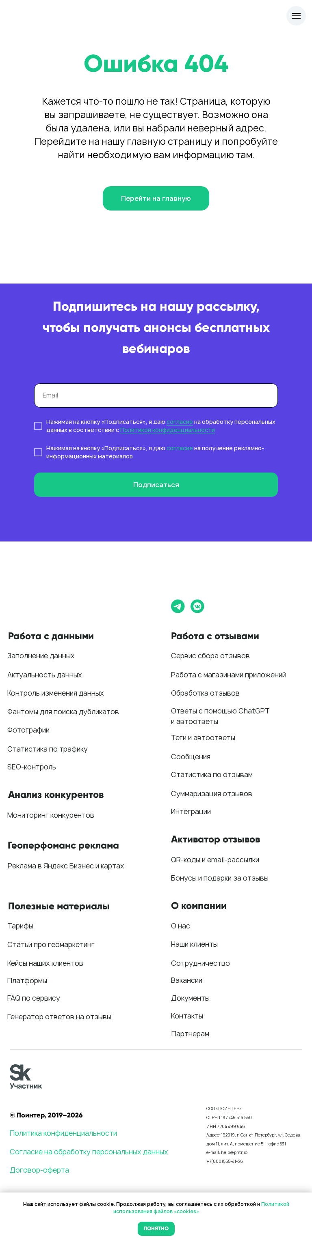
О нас (180, 925)
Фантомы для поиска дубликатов (63, 711)
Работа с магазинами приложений (228, 674)
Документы (190, 998)
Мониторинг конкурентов (50, 815)
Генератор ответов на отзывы (59, 1016)
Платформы (27, 980)
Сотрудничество (200, 963)
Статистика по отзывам (212, 774)
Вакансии (186, 980)
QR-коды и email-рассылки (215, 859)
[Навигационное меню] (296, 16)
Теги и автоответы (203, 737)
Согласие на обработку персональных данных (89, 1151)
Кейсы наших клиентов (45, 963)
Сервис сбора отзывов (210, 655)
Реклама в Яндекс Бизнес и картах (66, 865)
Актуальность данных (44, 674)
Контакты (187, 1016)
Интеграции (191, 811)
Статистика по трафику (47, 749)
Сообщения (190, 756)
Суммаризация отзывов (211, 793)
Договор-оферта (39, 1170)
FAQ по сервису (33, 998)
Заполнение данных (41, 655)
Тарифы (20, 925)
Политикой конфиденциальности (167, 430)
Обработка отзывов (205, 693)
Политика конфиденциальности (63, 1133)
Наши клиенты (194, 944)
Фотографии (28, 730)
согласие (180, 421)
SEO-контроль (31, 766)
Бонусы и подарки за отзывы (220, 878)
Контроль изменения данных (55, 693)
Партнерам (190, 1033)
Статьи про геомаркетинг (51, 944)
